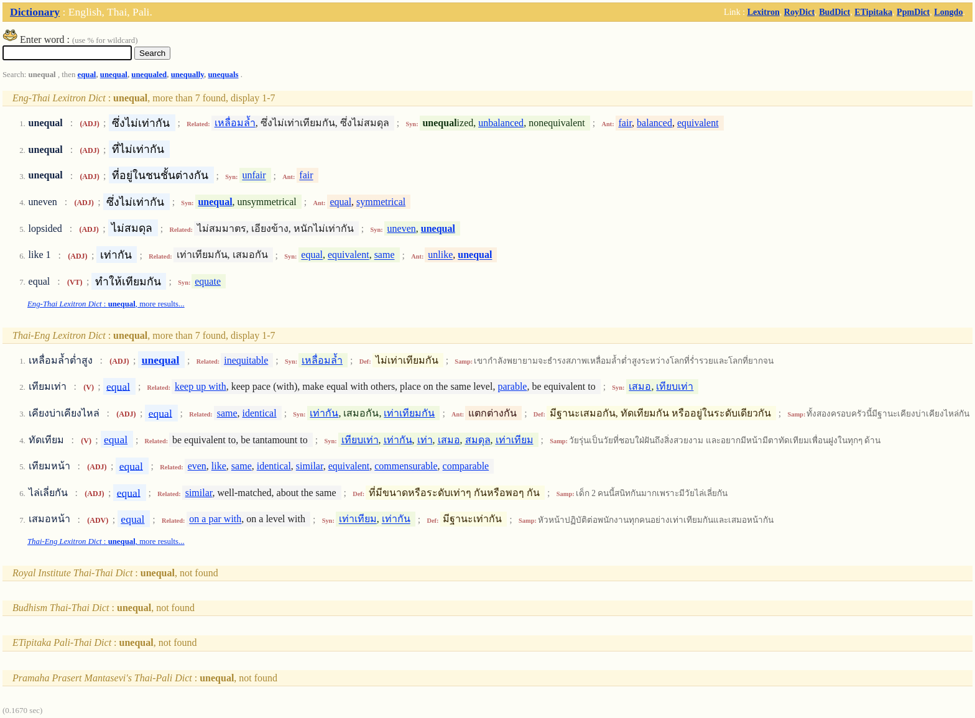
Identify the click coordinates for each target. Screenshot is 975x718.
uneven (401, 228)
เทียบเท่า (674, 386)
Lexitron (763, 12)
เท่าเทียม (515, 440)
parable (512, 386)
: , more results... (106, 304)
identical (260, 413)
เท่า (425, 440)
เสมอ (640, 386)
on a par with (215, 519)
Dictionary (35, 12)
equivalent (698, 122)
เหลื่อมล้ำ (235, 122)
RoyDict (799, 12)
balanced (654, 122)
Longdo (948, 12)
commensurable (405, 466)
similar (309, 466)
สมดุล (478, 440)
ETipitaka (873, 12)
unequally (187, 74)
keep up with (200, 386)
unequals (223, 74)
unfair (254, 175)
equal (87, 74)
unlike (440, 255)
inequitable (246, 360)
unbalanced (501, 122)
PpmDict (913, 12)
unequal (113, 74)
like (218, 466)
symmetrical (380, 201)
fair (625, 122)
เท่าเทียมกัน (409, 413)
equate (208, 281)
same (384, 255)
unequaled (149, 74)
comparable (466, 466)
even (197, 466)
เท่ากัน (324, 413)
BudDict (834, 12)
